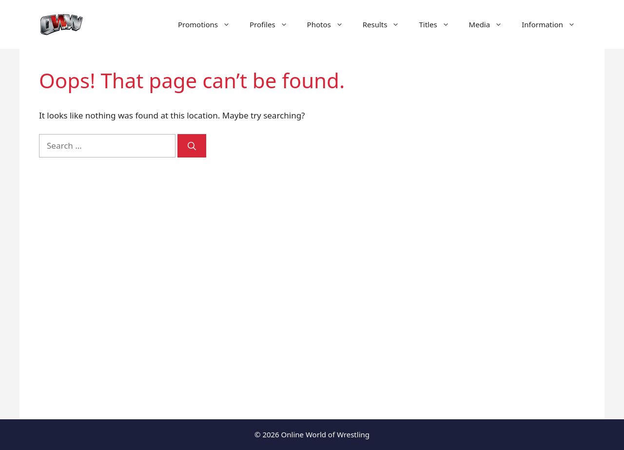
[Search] (191, 145)
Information (553, 24)
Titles (439, 24)
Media (490, 24)
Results (386, 24)
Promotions (209, 24)
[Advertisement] (503, 234)
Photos (330, 24)
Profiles (273, 24)
